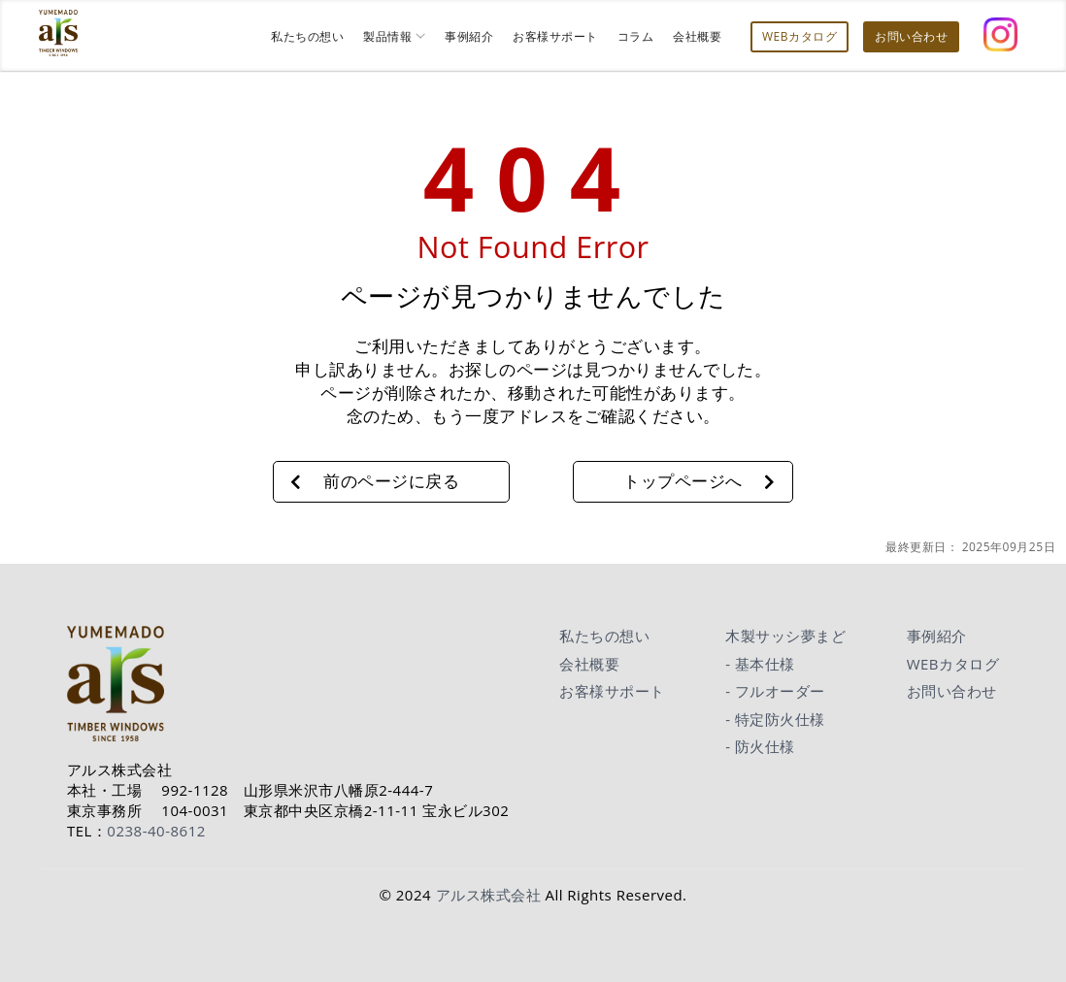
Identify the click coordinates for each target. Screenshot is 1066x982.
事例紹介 (937, 635)
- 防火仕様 (760, 746)
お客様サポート (612, 691)
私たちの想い (604, 635)
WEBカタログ (953, 663)
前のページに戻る (391, 481)
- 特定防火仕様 (775, 719)
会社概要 (589, 663)
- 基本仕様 (760, 663)
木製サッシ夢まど (785, 635)
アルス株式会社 (489, 894)
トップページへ (683, 481)
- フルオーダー (775, 691)
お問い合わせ (952, 691)
